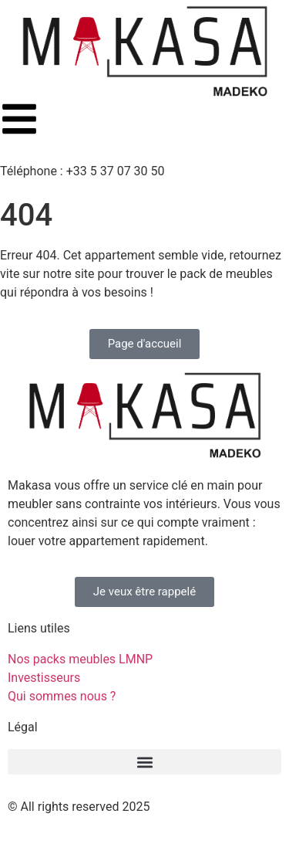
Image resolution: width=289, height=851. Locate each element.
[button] (144, 762)
